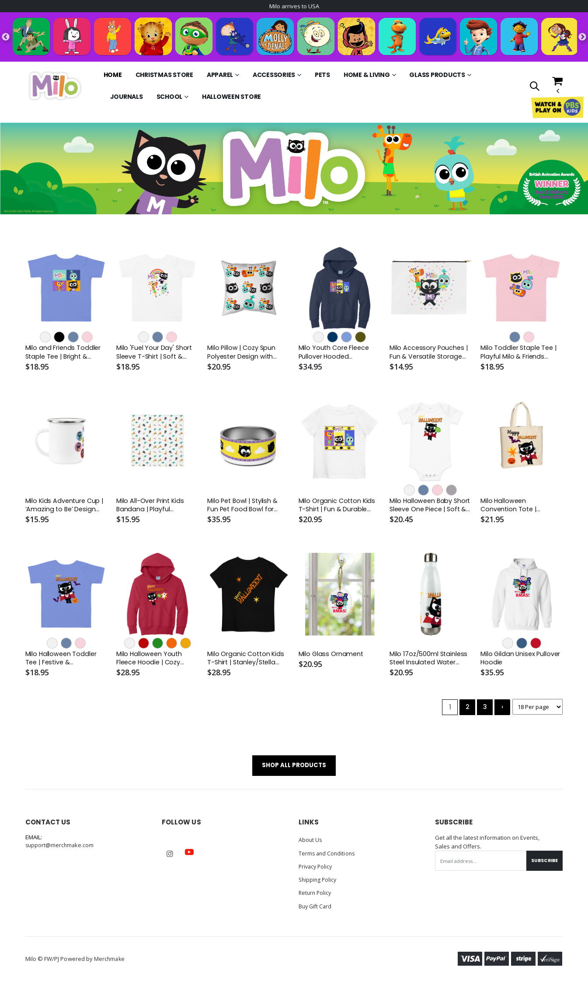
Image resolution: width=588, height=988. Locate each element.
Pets (322, 75)
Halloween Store (231, 97)
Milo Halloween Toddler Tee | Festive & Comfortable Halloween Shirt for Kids (63, 661)
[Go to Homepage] (54, 86)
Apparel (220, 75)
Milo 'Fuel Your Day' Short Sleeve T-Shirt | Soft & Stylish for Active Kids (154, 354)
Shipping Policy (319, 884)
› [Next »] (499, 710)
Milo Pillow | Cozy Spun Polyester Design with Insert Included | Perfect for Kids (245, 354)
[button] (534, 87)
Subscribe (543, 865)
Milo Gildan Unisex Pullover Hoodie (521, 661)
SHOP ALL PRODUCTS (294, 769)
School (170, 97)
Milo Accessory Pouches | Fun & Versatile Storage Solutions (429, 354)
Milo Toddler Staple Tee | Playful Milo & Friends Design (519, 354)
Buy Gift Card (316, 910)
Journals (126, 97)
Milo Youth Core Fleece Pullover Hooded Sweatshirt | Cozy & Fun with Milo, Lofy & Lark (336, 354)
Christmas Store (164, 75)
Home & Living (367, 75)
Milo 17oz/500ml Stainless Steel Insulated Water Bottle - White (430, 661)
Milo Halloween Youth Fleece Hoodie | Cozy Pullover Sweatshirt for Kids (152, 661)
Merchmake (110, 963)
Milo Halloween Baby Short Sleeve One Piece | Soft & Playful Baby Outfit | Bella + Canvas (430, 508)
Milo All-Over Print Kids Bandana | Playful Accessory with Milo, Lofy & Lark (155, 508)
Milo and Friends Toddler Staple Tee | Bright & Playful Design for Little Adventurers (63, 354)
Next (582, 37)
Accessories (274, 75)
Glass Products (437, 75)
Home (113, 75)
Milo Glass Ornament (332, 656)
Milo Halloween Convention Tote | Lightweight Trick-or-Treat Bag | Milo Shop (514, 508)
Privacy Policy (317, 871)
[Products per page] (536, 710)
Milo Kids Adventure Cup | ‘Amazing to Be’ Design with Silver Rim (65, 508)
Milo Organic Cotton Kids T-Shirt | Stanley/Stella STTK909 (246, 661)
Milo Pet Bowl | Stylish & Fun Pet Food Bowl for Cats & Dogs (243, 508)
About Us (311, 844)
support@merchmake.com (60, 850)
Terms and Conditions (328, 858)
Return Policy (316, 897)
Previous (5, 37)
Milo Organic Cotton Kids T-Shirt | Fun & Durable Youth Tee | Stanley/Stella (338, 508)
